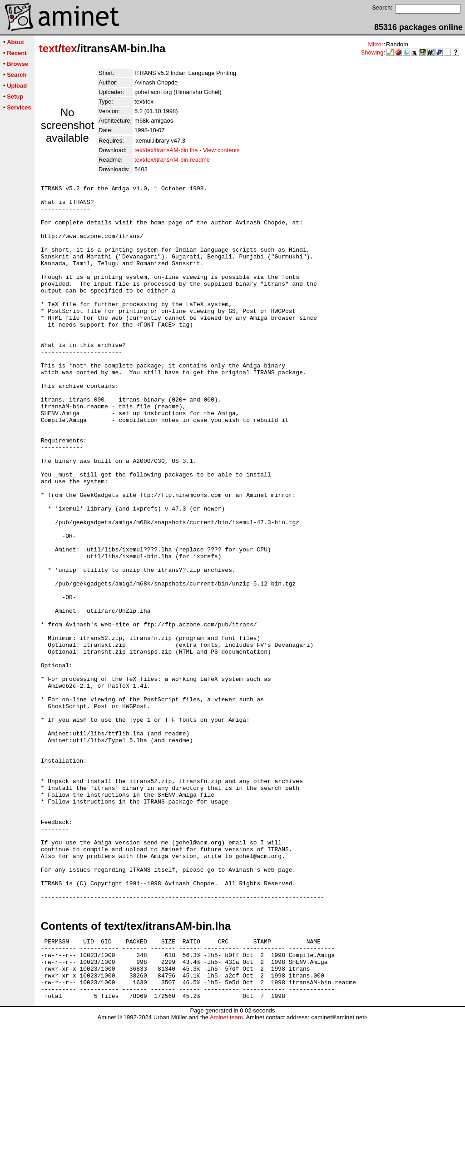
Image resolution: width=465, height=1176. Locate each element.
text (49, 48)
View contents (221, 150)
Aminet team (226, 1172)
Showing (372, 52)
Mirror (375, 44)
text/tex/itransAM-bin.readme (172, 159)
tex (69, 48)
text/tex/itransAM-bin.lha (166, 150)
